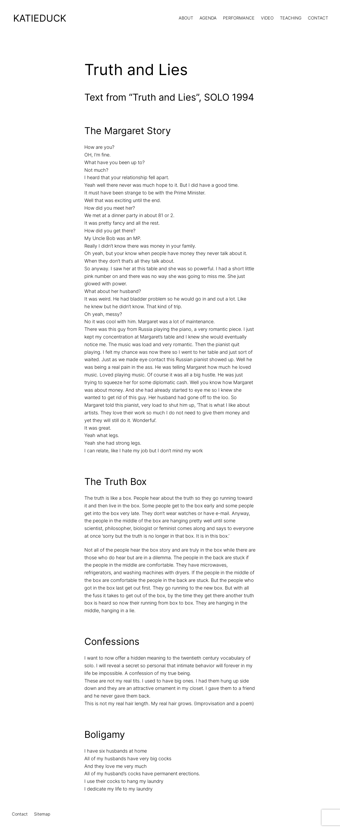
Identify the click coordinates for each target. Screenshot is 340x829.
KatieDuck (39, 18)
